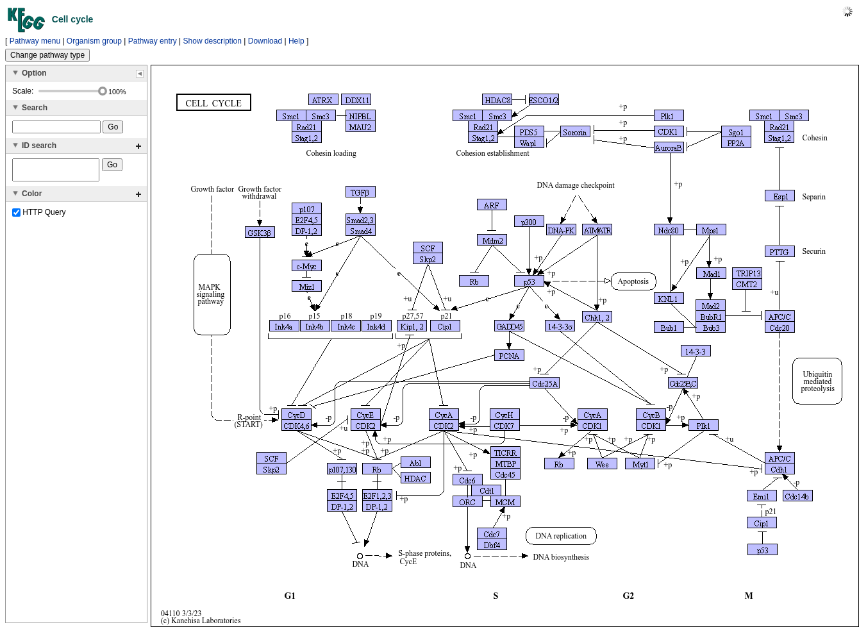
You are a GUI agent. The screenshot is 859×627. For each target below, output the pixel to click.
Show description (212, 41)
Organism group (94, 41)
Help (296, 41)
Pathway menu (35, 41)
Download (265, 41)
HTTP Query (38, 216)
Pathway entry (152, 41)
